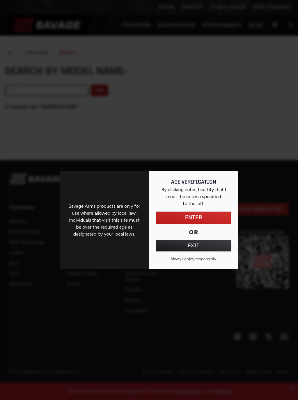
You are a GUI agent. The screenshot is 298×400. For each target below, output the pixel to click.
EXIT (193, 245)
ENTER (193, 218)
